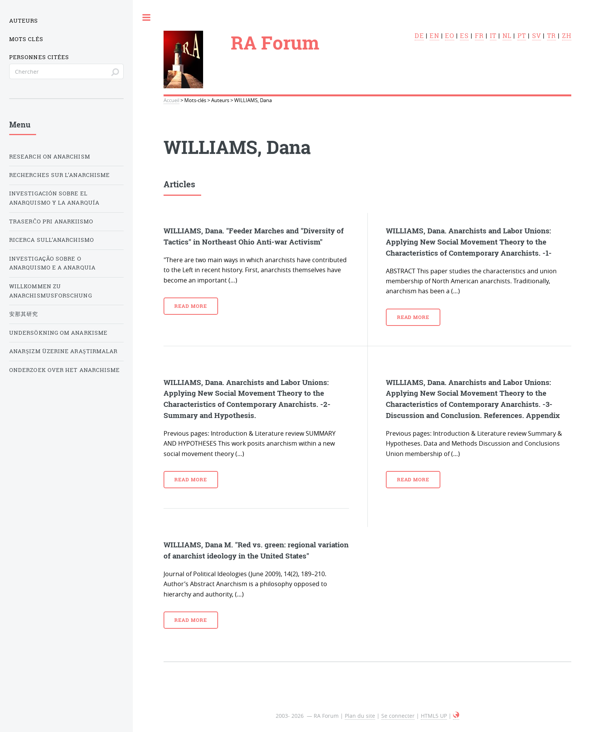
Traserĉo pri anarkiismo (51, 221)
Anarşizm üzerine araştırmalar (63, 351)
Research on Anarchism (49, 156)
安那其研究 (23, 314)
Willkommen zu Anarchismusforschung (50, 291)
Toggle (146, 17)
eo (449, 35)
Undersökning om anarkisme (58, 333)
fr (479, 35)
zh (566, 35)
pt (522, 35)
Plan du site (360, 715)
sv (536, 35)
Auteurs (23, 21)
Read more (190, 306)
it (493, 35)
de (419, 35)
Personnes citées (39, 57)
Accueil (171, 100)
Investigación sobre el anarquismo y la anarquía (54, 198)
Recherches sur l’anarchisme (59, 175)
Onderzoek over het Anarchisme (64, 370)
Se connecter (398, 715)
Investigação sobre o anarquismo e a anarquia (52, 263)
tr (551, 35)
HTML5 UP (434, 715)
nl (507, 35)
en (434, 35)
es (464, 35)
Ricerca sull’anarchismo (51, 240)
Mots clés (26, 39)
